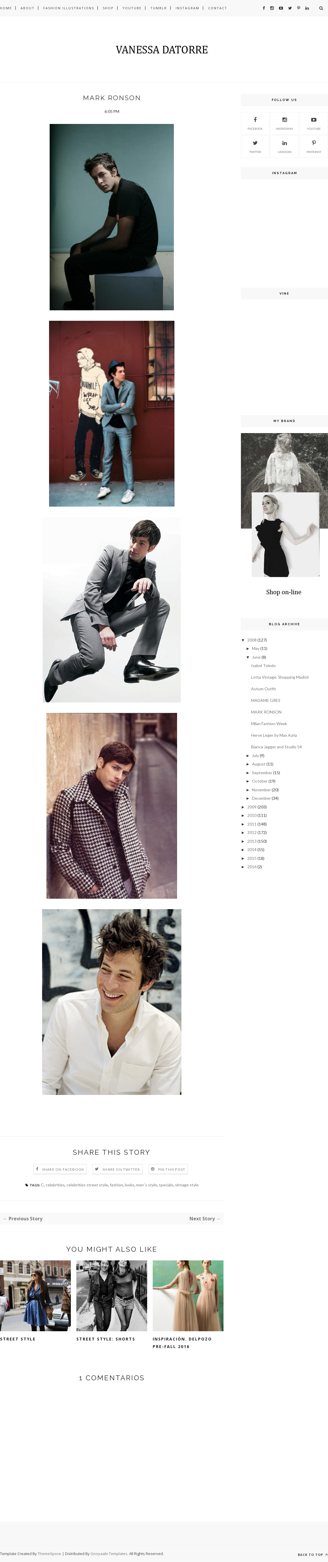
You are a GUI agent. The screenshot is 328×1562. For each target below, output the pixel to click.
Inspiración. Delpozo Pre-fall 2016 (182, 1342)
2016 (252, 866)
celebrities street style (87, 1184)
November (261, 789)
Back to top (313, 1554)
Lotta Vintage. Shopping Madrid (280, 677)
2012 (252, 832)
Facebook (255, 122)
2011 (252, 823)
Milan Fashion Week (269, 723)
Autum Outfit (263, 688)
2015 (252, 858)
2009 (252, 806)
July (255, 755)
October (260, 781)
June (256, 657)
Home (6, 8)
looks (129, 1184)
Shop (108, 8)
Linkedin (284, 146)
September (262, 772)
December (261, 798)
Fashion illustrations (68, 8)
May (255, 648)
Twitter (255, 146)
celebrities (55, 1184)
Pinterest (314, 146)
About (28, 8)
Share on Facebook (63, 1169)
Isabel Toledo (263, 665)
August (259, 763)
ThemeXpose (50, 1553)
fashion (116, 1184)
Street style (18, 1339)
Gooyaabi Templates (109, 1553)
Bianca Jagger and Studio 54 (276, 746)
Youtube (132, 8)
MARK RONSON (266, 711)
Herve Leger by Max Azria (274, 735)
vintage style (187, 1184)
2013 (252, 841)
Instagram (187, 8)
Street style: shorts (105, 1339)
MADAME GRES (265, 700)
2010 (252, 815)
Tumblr (158, 8)
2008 (252, 639)
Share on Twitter (121, 1169)
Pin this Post (171, 1169)
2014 (252, 849)
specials (166, 1184)
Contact (217, 8)
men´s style (146, 1184)
